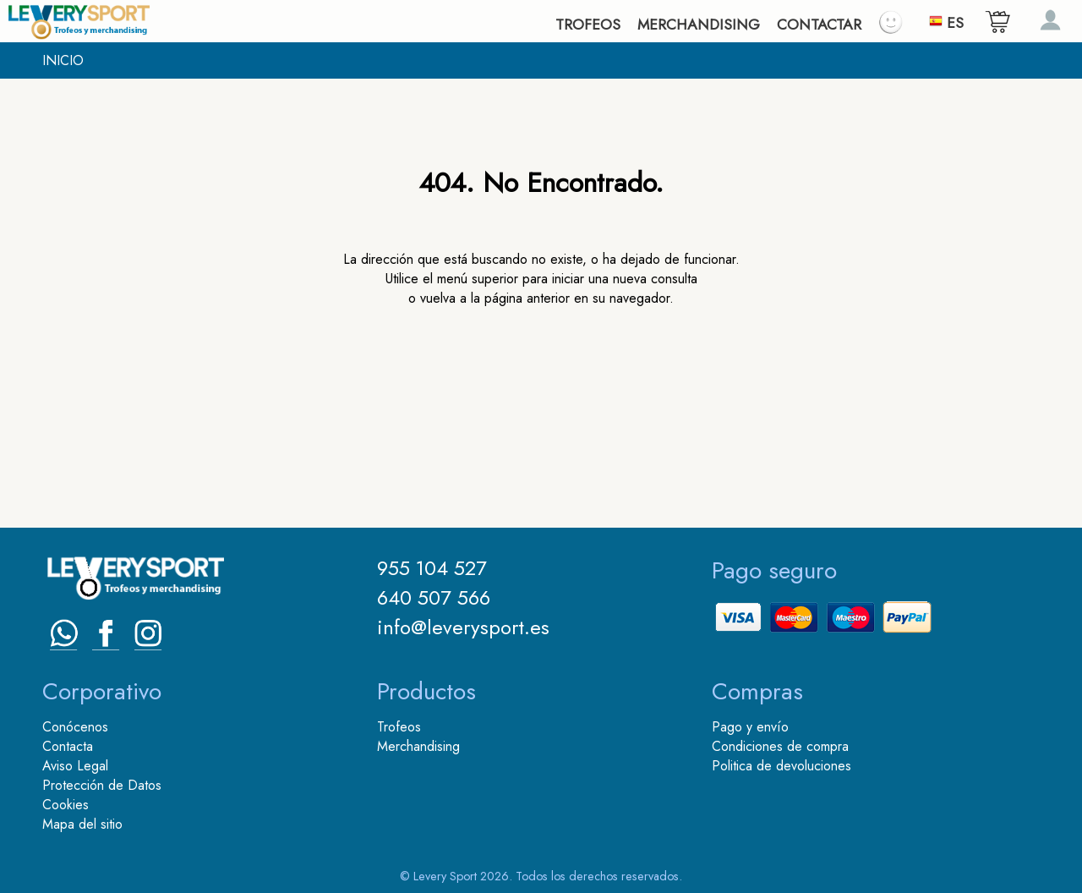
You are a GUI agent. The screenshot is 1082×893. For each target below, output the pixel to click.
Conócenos (75, 727)
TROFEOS (587, 25)
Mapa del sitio (82, 824)
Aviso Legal (75, 765)
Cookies (65, 804)
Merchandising (418, 746)
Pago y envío (750, 727)
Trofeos (399, 727)
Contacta (67, 746)
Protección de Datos (101, 785)
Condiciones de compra (780, 746)
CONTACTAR (819, 25)
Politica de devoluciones (781, 765)
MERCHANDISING (698, 25)
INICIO (63, 60)
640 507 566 (433, 597)
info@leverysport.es (463, 627)
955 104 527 (432, 568)
